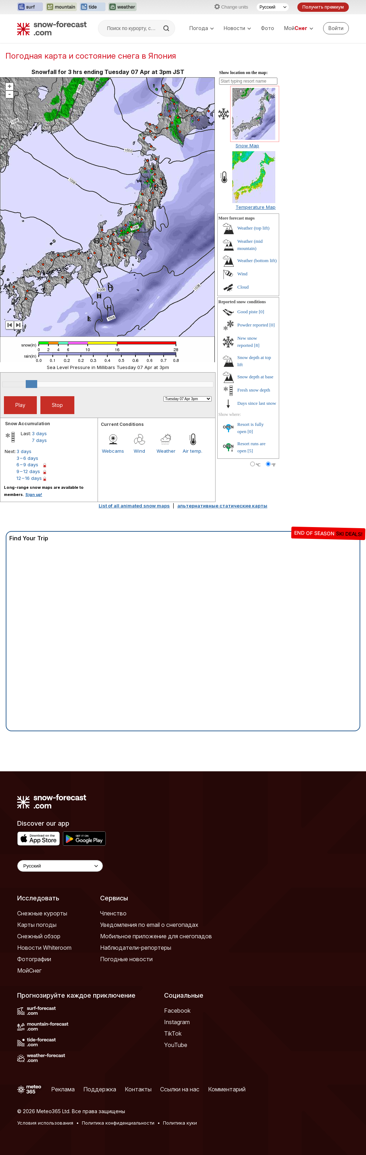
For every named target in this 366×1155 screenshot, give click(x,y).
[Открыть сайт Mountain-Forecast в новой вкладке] (61, 7)
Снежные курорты (42, 913)
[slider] (31, 384)
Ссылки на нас (179, 1089)
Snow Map (247, 145)
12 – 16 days (29, 478)
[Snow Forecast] (51, 28)
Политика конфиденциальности (118, 1123)
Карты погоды (36, 924)
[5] (250, 450)
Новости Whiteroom (44, 947)
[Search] (167, 28)
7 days (39, 440)
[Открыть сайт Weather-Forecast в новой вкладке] (122, 7)
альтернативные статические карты (222, 505)
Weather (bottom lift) (257, 260)
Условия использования (45, 1123)
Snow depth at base (255, 376)
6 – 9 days (27, 464)
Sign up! (33, 494)
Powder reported (252, 325)
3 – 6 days (27, 458)
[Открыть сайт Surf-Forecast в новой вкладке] (30, 7)
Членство (113, 913)
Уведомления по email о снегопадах (149, 924)
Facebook (177, 1010)
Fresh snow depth (253, 390)
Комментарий (227, 1089)
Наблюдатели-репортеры (135, 947)
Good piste (247, 311)
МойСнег (29, 970)
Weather (166, 451)
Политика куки (180, 1123)
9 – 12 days (28, 471)
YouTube (175, 1044)
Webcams (113, 451)
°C (258, 464)
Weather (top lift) (253, 228)
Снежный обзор (38, 936)
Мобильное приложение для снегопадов (156, 936)
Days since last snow (256, 403)
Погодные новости (126, 959)
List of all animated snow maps (134, 505)
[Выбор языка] (273, 7)
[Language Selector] (60, 866)
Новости (237, 28)
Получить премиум (323, 7)
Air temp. (192, 451)
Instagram (177, 1022)
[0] (261, 311)
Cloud (243, 287)
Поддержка (99, 1089)
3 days (39, 433)
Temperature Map (256, 207)
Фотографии (34, 959)
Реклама (63, 1089)
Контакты (138, 1089)
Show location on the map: (243, 72)
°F (274, 464)
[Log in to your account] (336, 28)
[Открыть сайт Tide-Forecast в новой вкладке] (92, 7)
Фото (267, 28)
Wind (139, 451)
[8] (256, 345)
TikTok (173, 1033)
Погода (201, 28)
